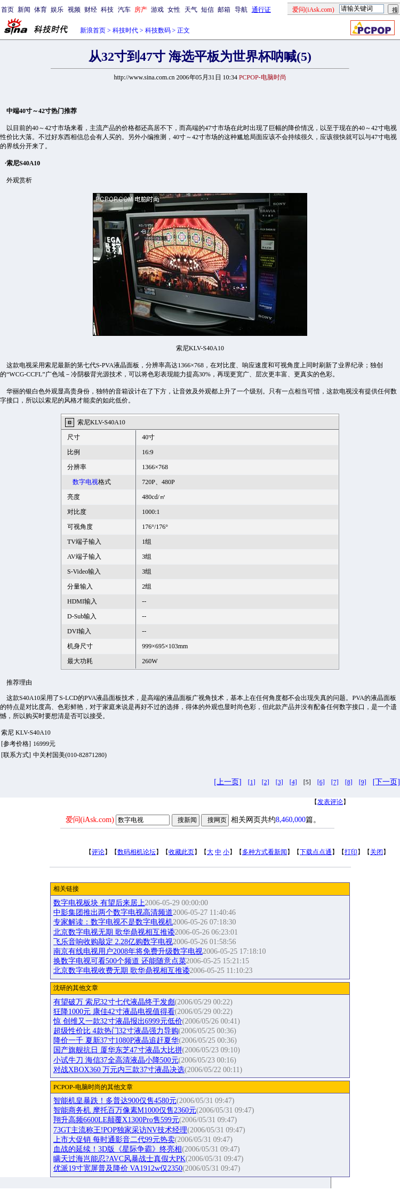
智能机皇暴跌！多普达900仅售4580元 (115, 1101)
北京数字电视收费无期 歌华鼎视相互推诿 (121, 971)
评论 (98, 852)
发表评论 (330, 802)
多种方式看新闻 (264, 852)
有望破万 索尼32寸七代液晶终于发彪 (114, 1002)
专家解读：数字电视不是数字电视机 (113, 922)
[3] (279, 782)
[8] (349, 782)
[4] (293, 782)
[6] (321, 782)
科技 (107, 9)
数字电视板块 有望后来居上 (99, 903)
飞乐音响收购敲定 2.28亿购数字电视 (113, 942)
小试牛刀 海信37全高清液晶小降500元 (116, 1060)
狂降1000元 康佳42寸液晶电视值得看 (114, 1012)
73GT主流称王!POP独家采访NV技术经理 (120, 1130)
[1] (251, 782)
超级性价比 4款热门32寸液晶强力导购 (116, 1031)
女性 (173, 9)
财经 (90, 9)
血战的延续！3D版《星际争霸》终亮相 (117, 1149)
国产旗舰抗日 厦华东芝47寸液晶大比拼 (117, 1050)
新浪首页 (93, 30)
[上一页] (227, 782)
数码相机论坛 (136, 852)
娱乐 (57, 9)
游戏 (157, 9)
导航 (241, 9)
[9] (362, 782)
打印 (351, 852)
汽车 (124, 9)
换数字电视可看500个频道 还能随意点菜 (119, 961)
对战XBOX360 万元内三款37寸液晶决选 (119, 1070)
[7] (335, 782)
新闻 (24, 9)
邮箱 (224, 9)
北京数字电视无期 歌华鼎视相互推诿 (114, 932)
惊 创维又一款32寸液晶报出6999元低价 (117, 1021)
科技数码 (158, 30)
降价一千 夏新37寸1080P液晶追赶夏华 (116, 1040)
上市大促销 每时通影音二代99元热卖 (114, 1140)
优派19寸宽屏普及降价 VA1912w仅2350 (117, 1168)
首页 (7, 9)
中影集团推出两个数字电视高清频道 (113, 912)
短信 (207, 9)
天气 (191, 9)
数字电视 (85, 482)
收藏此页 (181, 852)
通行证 (261, 9)
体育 (40, 9)
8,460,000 (291, 820)
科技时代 (125, 30)
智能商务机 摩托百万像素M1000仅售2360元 (124, 1110)
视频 (74, 9)
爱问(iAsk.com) (90, 820)
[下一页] (386, 782)
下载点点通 (316, 852)
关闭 (376, 852)
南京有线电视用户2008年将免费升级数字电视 (128, 951)
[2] (265, 782)
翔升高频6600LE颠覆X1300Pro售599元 (116, 1120)
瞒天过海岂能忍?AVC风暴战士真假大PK (119, 1159)
